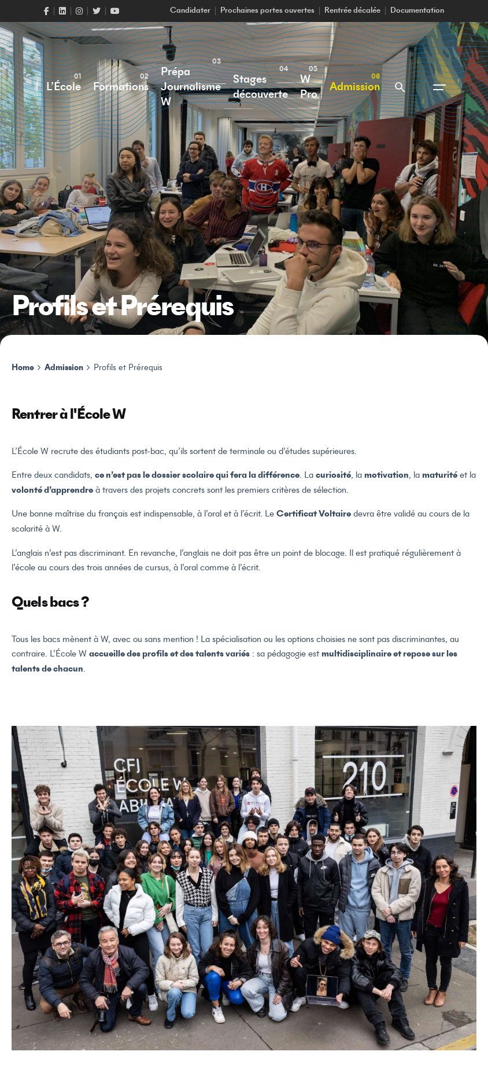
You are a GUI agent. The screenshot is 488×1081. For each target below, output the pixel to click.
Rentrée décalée (352, 11)
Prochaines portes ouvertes (267, 11)
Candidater (190, 11)
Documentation (417, 11)
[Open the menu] (439, 87)
